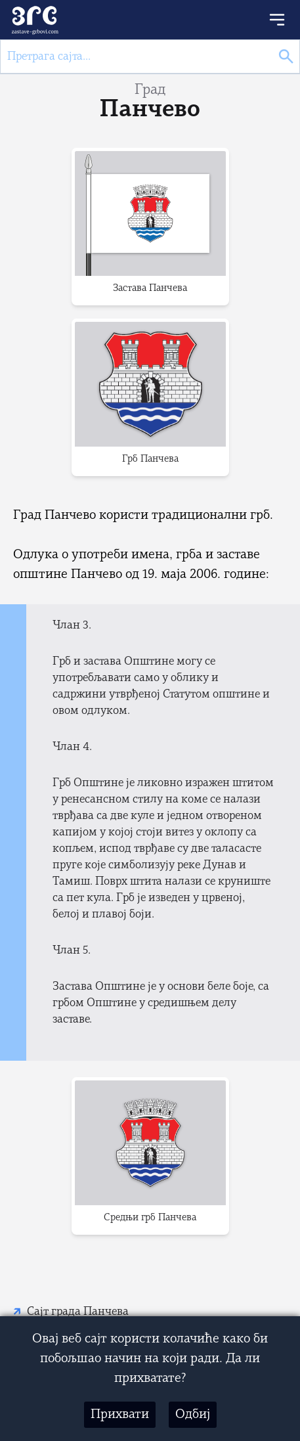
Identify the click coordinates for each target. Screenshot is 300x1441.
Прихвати (120, 1414)
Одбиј (192, 1414)
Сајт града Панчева (78, 1312)
